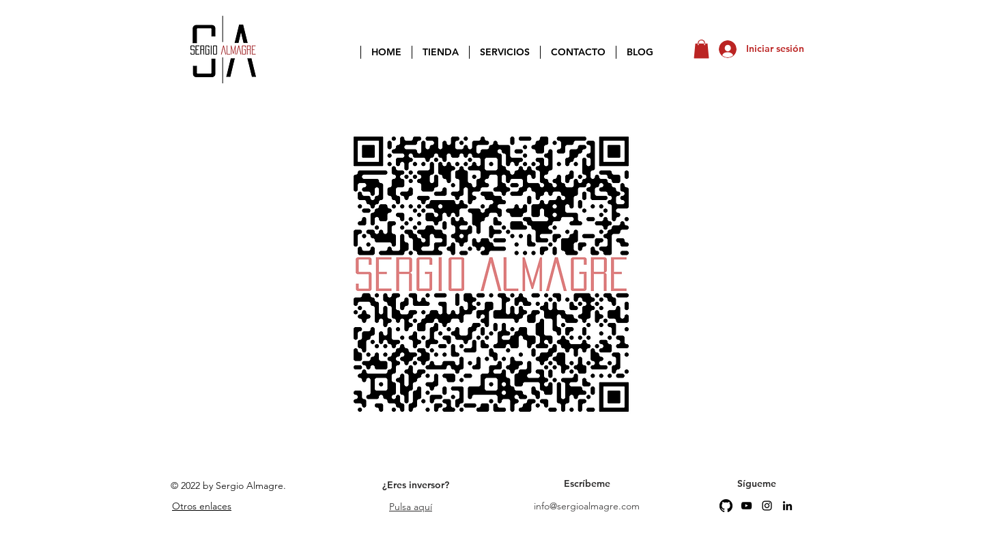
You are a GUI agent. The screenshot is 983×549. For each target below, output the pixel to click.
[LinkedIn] (787, 505)
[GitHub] (726, 505)
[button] (701, 49)
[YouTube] (746, 505)
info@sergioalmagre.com (587, 506)
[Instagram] (766, 505)
